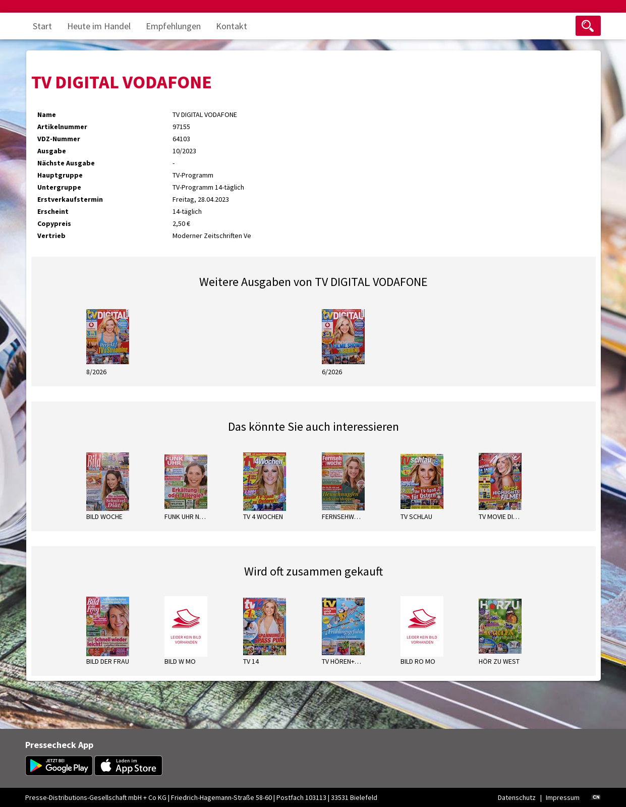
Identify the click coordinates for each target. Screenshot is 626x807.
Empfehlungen (173, 26)
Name (46, 114)
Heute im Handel (99, 26)
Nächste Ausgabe (66, 162)
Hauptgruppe (60, 175)
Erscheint (53, 211)
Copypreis (54, 223)
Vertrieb (51, 235)
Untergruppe (59, 187)
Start (42, 26)
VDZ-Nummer (58, 138)
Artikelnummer (62, 126)
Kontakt (231, 26)
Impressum (563, 797)
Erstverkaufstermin (70, 199)
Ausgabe (51, 150)
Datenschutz (517, 797)
